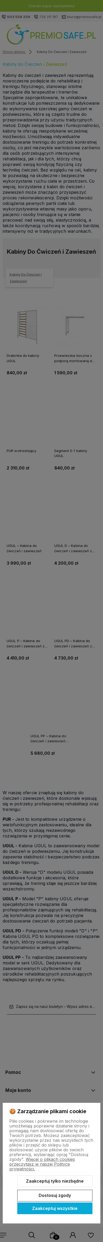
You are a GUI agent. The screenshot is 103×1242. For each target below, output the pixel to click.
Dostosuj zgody (55, 1195)
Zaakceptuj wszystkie (55, 1208)
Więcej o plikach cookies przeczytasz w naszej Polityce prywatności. (42, 1164)
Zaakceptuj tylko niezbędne (55, 1181)
